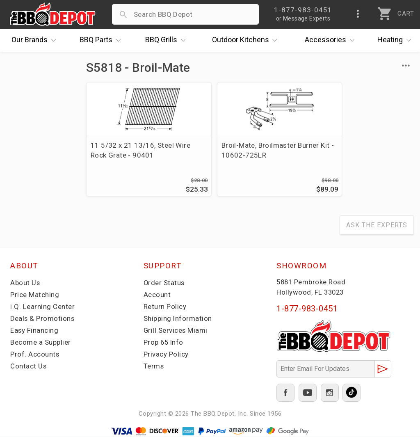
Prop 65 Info (164, 343)
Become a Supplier (40, 343)
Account (157, 295)
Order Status (164, 283)
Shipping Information (178, 319)
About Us (25, 283)
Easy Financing (34, 331)
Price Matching (34, 295)
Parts (102, 40)
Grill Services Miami (176, 331)
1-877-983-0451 (307, 309)
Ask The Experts (376, 226)
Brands (35, 40)
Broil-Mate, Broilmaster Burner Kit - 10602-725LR (243, 150)
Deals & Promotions (42, 319)
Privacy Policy (166, 355)
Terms (154, 367)
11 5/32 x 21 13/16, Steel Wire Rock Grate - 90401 (132, 150)
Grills (167, 40)
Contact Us (28, 367)
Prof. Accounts (34, 355)
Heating (396, 40)
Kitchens (246, 40)
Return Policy (165, 307)
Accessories (331, 40)
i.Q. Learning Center (42, 307)
